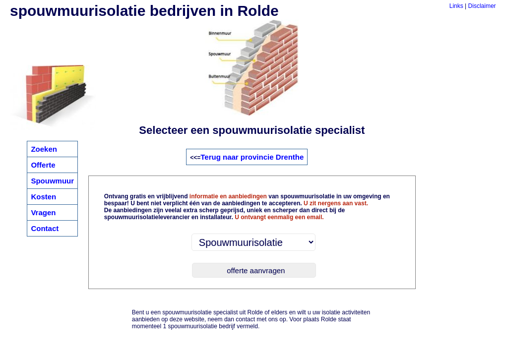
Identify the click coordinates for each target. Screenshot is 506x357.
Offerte (43, 165)
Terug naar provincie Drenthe (252, 157)
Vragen (43, 212)
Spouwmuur (52, 181)
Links (456, 5)
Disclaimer (482, 5)
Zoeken (44, 149)
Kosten (43, 196)
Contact (45, 228)
